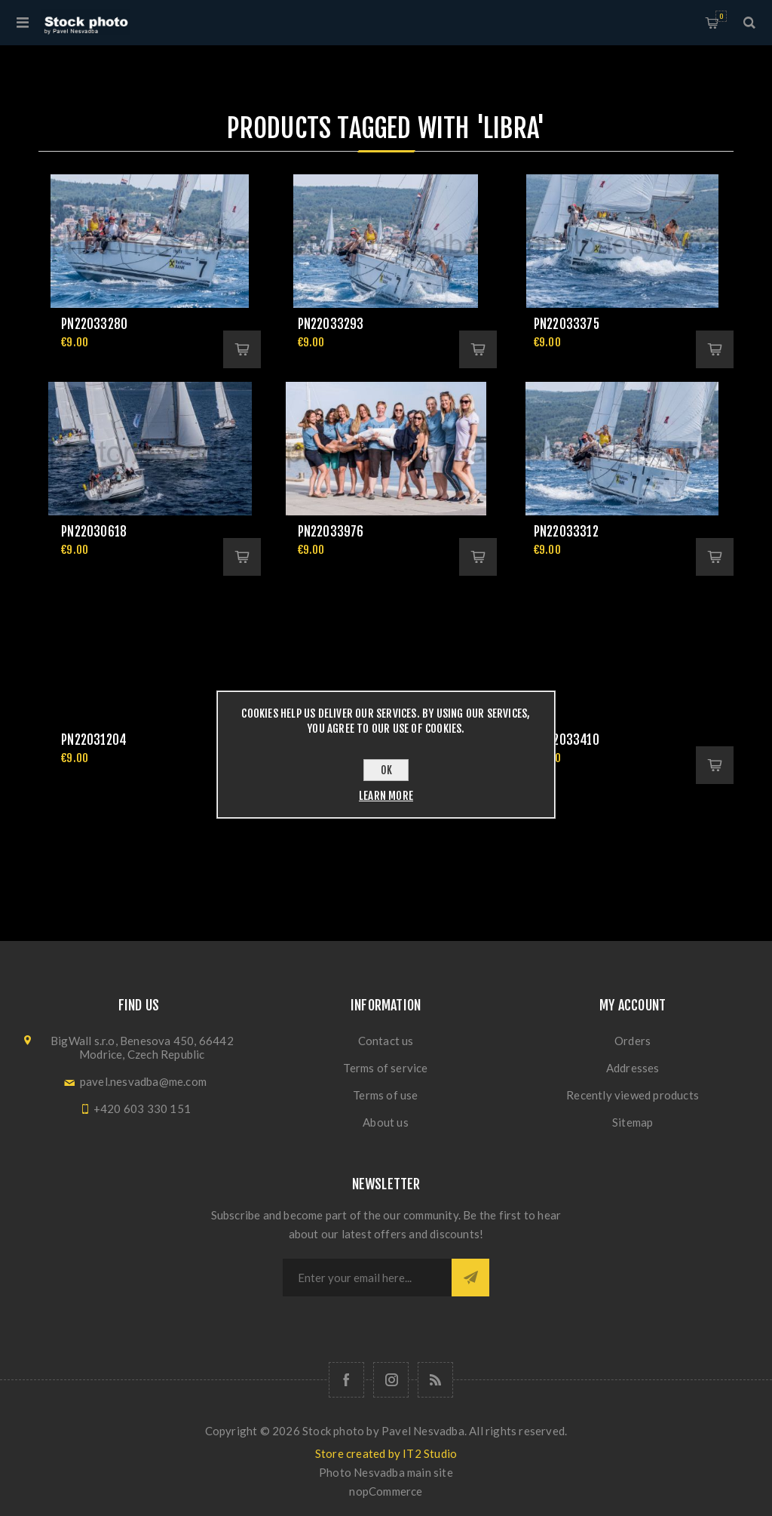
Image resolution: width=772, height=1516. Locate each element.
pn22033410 (566, 740)
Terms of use (385, 1095)
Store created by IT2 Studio (386, 1453)
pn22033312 (566, 532)
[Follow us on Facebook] (346, 1380)
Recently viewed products (632, 1095)
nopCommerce (385, 1491)
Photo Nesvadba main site (386, 1472)
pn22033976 (331, 532)
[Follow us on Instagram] (391, 1380)
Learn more (386, 796)
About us (386, 1122)
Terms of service (385, 1068)
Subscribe (470, 1277)
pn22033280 (94, 324)
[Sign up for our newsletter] (367, 1277)
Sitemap (632, 1122)
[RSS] (435, 1380)
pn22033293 (331, 324)
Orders (632, 1040)
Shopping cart (721, 16)
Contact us (386, 1040)
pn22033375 (566, 324)
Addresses (633, 1068)
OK (386, 770)
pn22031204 (94, 740)
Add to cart (242, 349)
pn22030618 (94, 532)
